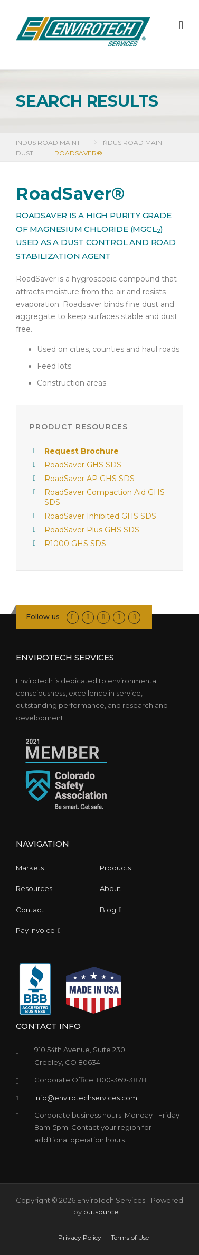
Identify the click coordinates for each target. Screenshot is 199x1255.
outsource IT (104, 1211)
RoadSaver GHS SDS (82, 465)
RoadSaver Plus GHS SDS (91, 530)
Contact (30, 909)
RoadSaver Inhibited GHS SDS (100, 516)
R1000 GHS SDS (75, 543)
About (110, 888)
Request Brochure (81, 451)
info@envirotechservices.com (85, 1097)
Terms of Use (130, 1237)
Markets (30, 868)
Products (115, 868)
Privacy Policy (79, 1237)
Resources (34, 888)
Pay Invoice (38, 930)
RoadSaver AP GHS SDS (89, 478)
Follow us (43, 616)
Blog (111, 909)
